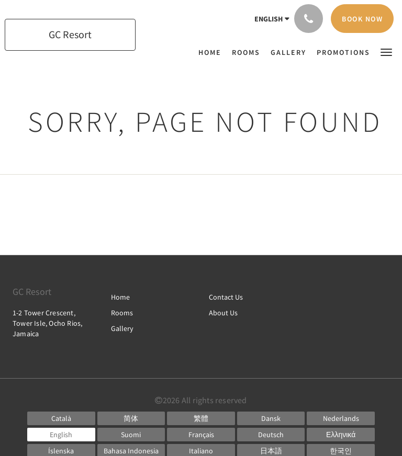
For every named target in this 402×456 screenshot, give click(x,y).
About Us (223, 312)
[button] (386, 51)
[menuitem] (212, 52)
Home (120, 297)
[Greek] (341, 434)
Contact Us (226, 297)
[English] (61, 434)
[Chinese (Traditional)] (201, 418)
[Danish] (271, 418)
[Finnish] (131, 434)
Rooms (122, 312)
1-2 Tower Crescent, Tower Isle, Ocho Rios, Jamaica (47, 323)
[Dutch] (341, 418)
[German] (271, 434)
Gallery (122, 328)
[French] (201, 434)
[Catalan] (61, 418)
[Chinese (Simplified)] (131, 418)
